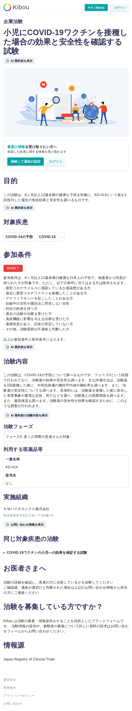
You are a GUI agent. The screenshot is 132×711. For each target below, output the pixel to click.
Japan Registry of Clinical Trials (29, 659)
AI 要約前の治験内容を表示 (27, 415)
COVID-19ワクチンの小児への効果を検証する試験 (47, 552)
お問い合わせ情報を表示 (25, 524)
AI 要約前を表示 (19, 61)
